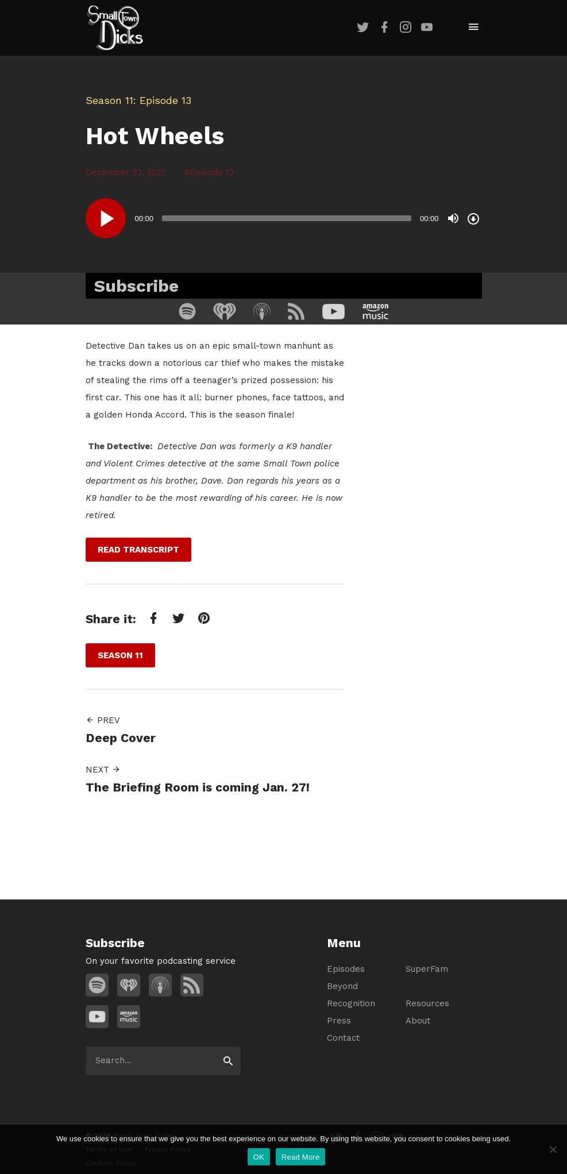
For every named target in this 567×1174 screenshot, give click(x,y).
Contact (343, 1038)
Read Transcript (138, 549)
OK (258, 1157)
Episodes (346, 969)
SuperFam (427, 969)
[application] (284, 218)
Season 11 (109, 100)
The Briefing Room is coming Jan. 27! (198, 787)
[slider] (286, 218)
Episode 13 (212, 172)
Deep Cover (121, 738)
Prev (103, 720)
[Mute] (453, 218)
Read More (300, 1157)
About (418, 1020)
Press (339, 1020)
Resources (427, 1003)
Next (103, 769)
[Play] (106, 218)
